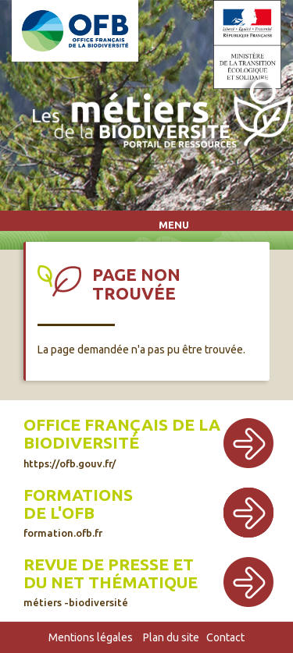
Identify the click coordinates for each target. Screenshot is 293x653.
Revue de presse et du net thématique (110, 581)
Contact (225, 637)
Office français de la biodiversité (121, 442)
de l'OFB (59, 513)
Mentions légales (90, 637)
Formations (78, 495)
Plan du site (171, 637)
